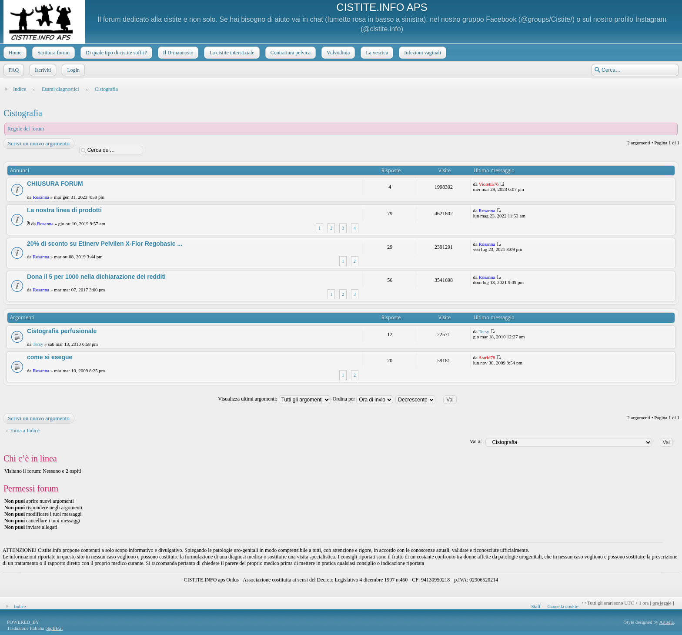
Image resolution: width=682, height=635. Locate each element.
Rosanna (41, 197)
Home (14, 53)
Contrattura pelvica (290, 53)
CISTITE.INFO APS (381, 7)
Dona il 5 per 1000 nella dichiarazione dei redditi (96, 276)
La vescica (376, 53)
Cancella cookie (563, 606)
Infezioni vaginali (421, 53)
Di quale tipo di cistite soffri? (115, 53)
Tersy (38, 344)
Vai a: (476, 441)
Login (72, 70)
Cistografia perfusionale (62, 331)
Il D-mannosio (177, 53)
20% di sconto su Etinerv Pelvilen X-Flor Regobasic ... (104, 243)
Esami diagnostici (60, 89)
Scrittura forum (53, 53)
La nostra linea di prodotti (64, 210)
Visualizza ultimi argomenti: (274, 399)
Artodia (666, 622)
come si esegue (49, 357)
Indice (19, 89)
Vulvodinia (337, 53)
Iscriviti (42, 70)
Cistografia (106, 89)
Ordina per (363, 399)
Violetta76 (488, 184)
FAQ (13, 70)
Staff (535, 606)
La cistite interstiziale (230, 53)
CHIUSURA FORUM (55, 183)
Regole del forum (25, 129)
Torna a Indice (25, 431)
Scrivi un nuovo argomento (38, 143)
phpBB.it (54, 628)
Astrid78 (486, 357)
